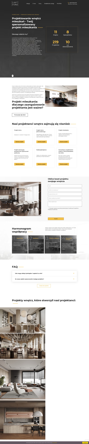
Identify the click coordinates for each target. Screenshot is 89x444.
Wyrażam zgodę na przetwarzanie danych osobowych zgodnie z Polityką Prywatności (41, 408)
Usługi (28, 3)
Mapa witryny (44, 430)
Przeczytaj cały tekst (20, 115)
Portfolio (59, 3)
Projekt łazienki (30, 430)
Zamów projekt (63, 164)
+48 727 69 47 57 (49, 401)
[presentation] (56, 215)
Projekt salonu (30, 426)
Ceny (40, 3)
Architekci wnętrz (15, 14)
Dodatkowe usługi (49, 3)
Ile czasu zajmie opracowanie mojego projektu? (29, 279)
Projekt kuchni (30, 425)
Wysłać (56, 218)
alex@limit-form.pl (58, 429)
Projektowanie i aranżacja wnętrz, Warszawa (30, 14)
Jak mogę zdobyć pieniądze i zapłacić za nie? (28, 273)
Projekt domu (15, 425)
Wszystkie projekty (44, 379)
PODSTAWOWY (44, 425)
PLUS (42, 426)
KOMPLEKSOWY (44, 428)
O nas (34, 3)
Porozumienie (54, 442)
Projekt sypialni (30, 428)
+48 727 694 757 (73, 2)
